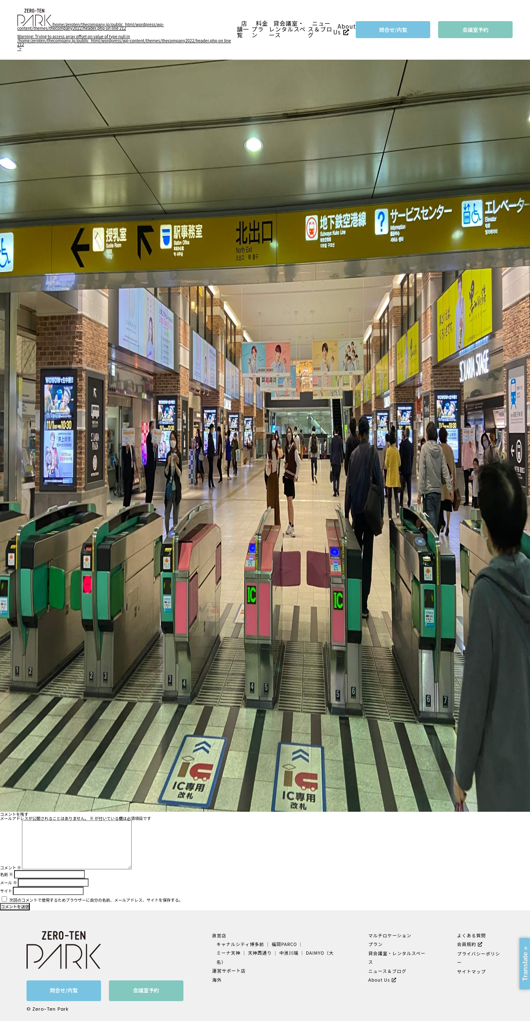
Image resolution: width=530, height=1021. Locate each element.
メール (8, 883)
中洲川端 (288, 953)
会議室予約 (476, 30)
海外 (217, 979)
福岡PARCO (283, 944)
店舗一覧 (243, 29)
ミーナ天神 (228, 953)
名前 (6, 874)
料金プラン (259, 29)
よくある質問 (471, 935)
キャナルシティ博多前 (240, 944)
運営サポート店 (228, 970)
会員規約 (466, 944)
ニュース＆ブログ (320, 29)
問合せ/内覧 (393, 30)
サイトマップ (471, 971)
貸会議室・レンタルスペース (287, 29)
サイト (6, 891)
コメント (10, 868)
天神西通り (259, 953)
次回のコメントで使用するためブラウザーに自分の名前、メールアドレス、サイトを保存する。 (96, 900)
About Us (344, 29)
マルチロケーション (390, 935)
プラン (376, 944)
